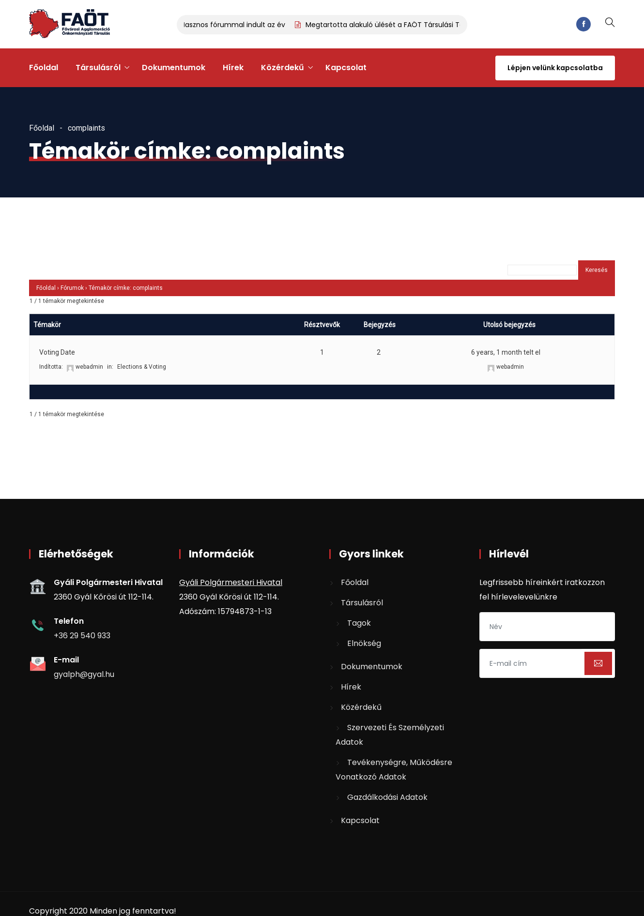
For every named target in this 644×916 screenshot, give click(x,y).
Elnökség (364, 643)
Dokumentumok (173, 67)
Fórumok (72, 288)
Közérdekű (282, 67)
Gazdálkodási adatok (387, 797)
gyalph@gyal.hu (84, 674)
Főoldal (43, 67)
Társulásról (98, 67)
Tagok (359, 623)
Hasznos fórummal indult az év (236, 25)
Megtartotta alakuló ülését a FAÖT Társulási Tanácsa (398, 25)
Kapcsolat (346, 67)
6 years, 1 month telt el (505, 352)
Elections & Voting (141, 366)
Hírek (233, 67)
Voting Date (57, 352)
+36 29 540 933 (82, 635)
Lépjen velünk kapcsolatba (555, 68)
